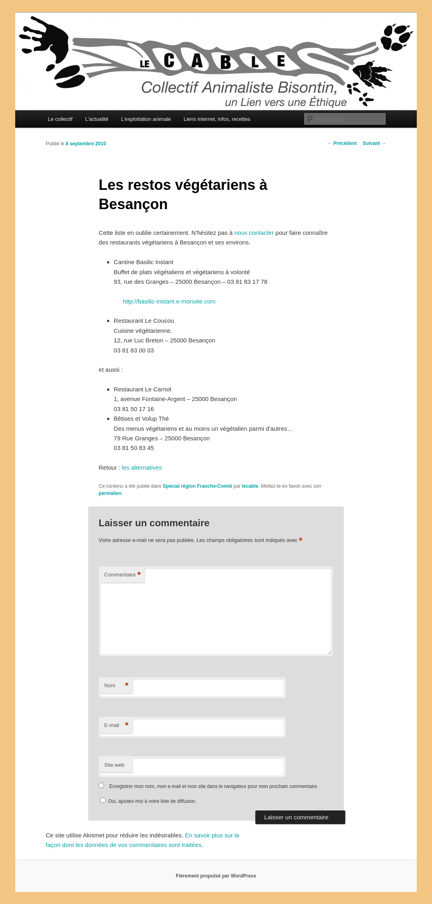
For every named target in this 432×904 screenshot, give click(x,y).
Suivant (374, 143)
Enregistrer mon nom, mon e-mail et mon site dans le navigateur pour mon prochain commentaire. (213, 786)
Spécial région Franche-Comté (197, 486)
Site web (114, 765)
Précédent (342, 143)
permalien (110, 493)
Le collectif (60, 119)
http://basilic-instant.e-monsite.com (169, 301)
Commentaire (122, 575)
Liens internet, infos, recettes (216, 119)
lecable (250, 486)
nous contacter (254, 232)
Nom (116, 686)
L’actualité (96, 119)
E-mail (116, 725)
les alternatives (142, 467)
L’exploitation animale (146, 119)
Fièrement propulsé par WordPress (216, 876)
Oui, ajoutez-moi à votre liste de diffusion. (148, 801)
